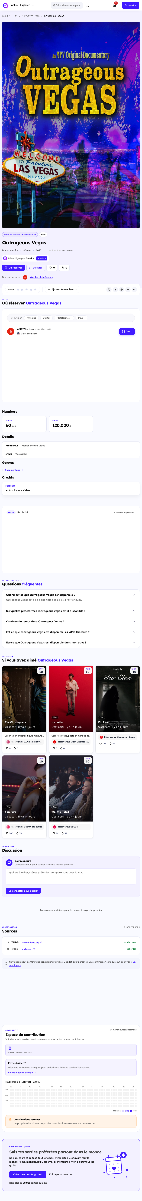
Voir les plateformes (41, 277)
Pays (81, 317)
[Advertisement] (71, 368)
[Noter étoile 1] (18, 289)
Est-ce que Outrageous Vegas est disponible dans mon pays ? (46, 642)
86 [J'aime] (55, 833)
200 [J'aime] (9, 833)
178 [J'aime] (102, 743)
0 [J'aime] (8, 748)
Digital (46, 317)
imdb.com (28, 949)
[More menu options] (34, 5)
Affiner (16, 317)
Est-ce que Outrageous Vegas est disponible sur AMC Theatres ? (47, 632)
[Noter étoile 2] (22, 289)
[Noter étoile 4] (31, 289)
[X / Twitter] (109, 289)
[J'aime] (51, 268)
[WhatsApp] (121, 289)
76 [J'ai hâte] (19, 833)
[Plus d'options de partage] (134, 289)
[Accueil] (5, 5)
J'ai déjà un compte (60, 1174)
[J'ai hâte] (64, 268)
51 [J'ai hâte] (112, 743)
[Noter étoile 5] (35, 289)
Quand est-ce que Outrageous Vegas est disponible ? (40, 594)
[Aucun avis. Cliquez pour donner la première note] (61, 250)
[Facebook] (115, 289)
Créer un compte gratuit (27, 1174)
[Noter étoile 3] (26, 289)
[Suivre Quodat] (41, 258)
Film (43, 234)
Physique (31, 317)
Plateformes (64, 317)
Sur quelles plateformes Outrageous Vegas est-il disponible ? (45, 611)
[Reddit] (128, 289)
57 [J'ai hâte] (64, 833)
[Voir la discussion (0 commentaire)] (35, 268)
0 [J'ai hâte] (16, 748)
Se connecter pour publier (23, 890)
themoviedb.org (32, 942)
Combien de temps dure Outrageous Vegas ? (35, 621)
